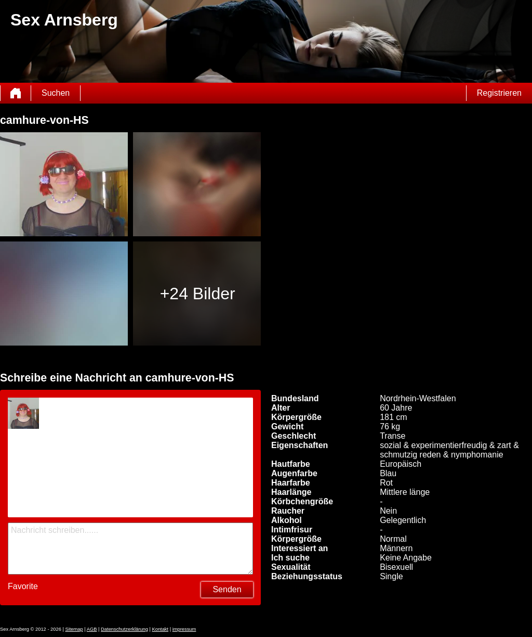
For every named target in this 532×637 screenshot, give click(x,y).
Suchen (56, 92)
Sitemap (74, 629)
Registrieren (499, 92)
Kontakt (160, 629)
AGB (92, 629)
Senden (226, 589)
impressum (184, 629)
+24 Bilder (197, 293)
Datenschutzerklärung (124, 629)
